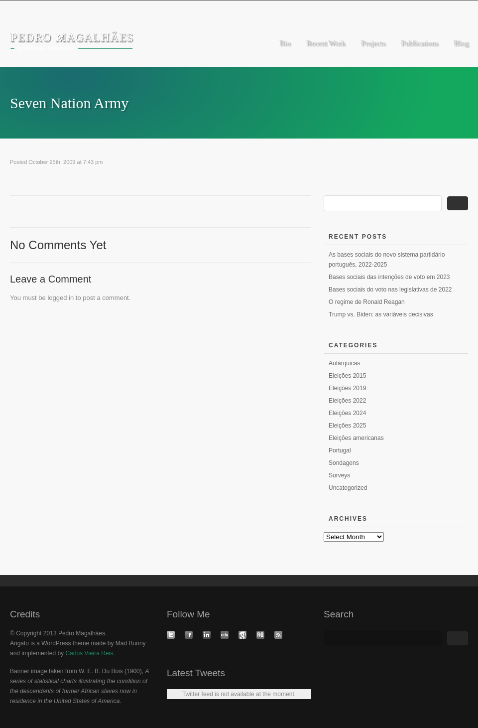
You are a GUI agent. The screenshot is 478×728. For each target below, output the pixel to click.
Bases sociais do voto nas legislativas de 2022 (390, 289)
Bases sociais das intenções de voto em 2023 (389, 277)
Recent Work (325, 43)
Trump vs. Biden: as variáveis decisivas (381, 314)
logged (57, 297)
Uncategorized (348, 487)
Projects (372, 43)
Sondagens (344, 462)
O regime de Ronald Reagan (367, 301)
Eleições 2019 (347, 388)
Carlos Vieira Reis (89, 653)
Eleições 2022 (347, 400)
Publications (419, 43)
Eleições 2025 (347, 425)
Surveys (339, 475)
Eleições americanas (356, 438)
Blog (461, 43)
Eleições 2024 (347, 413)
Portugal (340, 450)
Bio (284, 43)
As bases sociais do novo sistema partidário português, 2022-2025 (387, 259)
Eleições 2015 (347, 375)
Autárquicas (344, 363)
